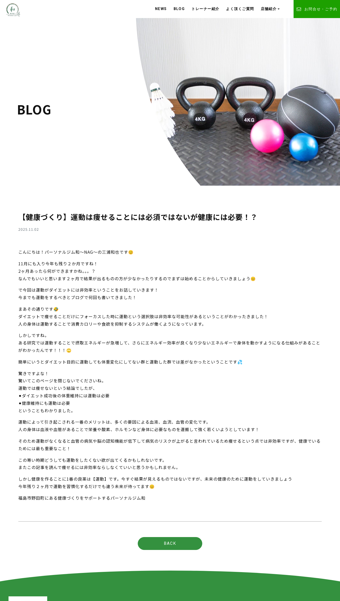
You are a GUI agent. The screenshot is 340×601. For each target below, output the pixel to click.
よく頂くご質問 (240, 9)
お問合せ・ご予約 (316, 9)
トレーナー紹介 (205, 9)
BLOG (179, 9)
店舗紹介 (269, 9)
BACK (170, 543)
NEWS (161, 9)
